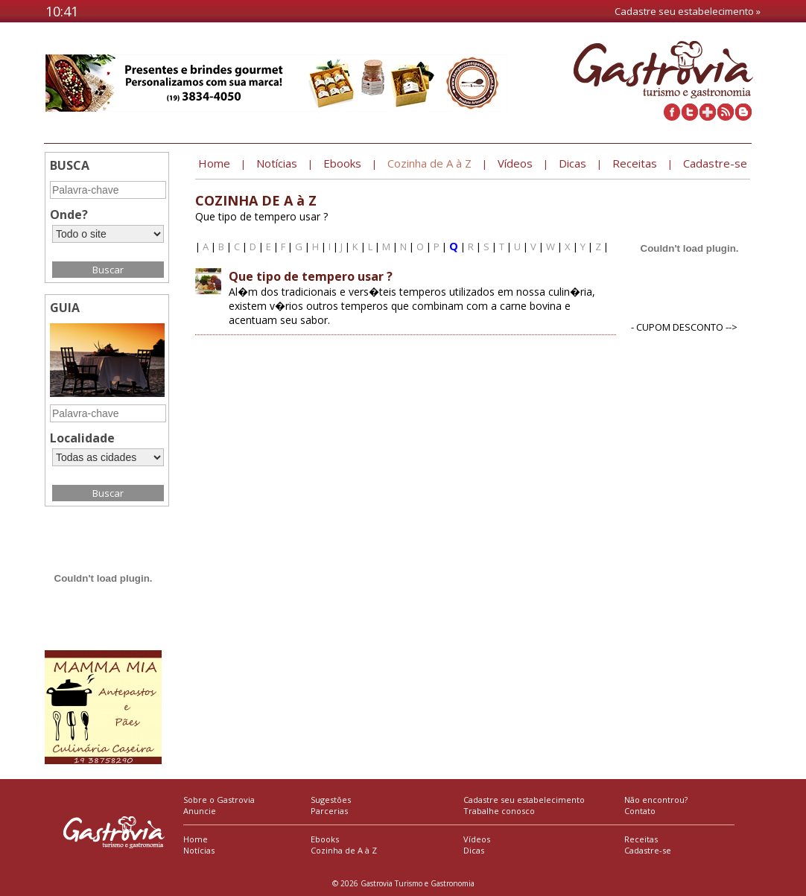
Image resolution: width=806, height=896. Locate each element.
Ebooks (325, 839)
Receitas (641, 839)
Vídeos (476, 839)
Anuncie (199, 810)
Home (195, 839)
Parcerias (329, 810)
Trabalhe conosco (499, 810)
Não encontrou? (656, 799)
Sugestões (331, 799)
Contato (640, 810)
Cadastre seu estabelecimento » (688, 11)
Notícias (199, 850)
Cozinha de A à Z (344, 850)
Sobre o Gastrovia (219, 799)
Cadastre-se (647, 850)
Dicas (473, 850)
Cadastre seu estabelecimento (524, 799)
